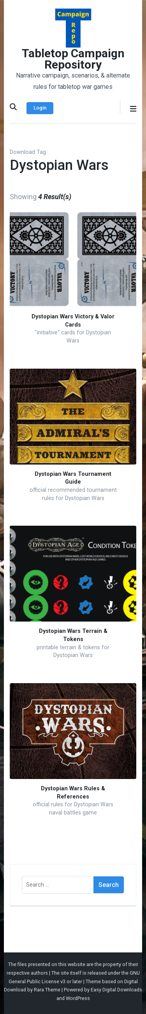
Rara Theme (47, 990)
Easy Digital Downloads (116, 990)
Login (39, 108)
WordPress (78, 998)
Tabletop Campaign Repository (73, 58)
